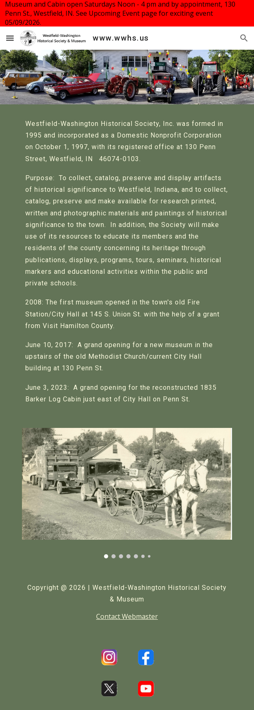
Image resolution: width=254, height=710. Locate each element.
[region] (127, 13)
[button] (10, 38)
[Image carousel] (127, 493)
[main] (127, 261)
